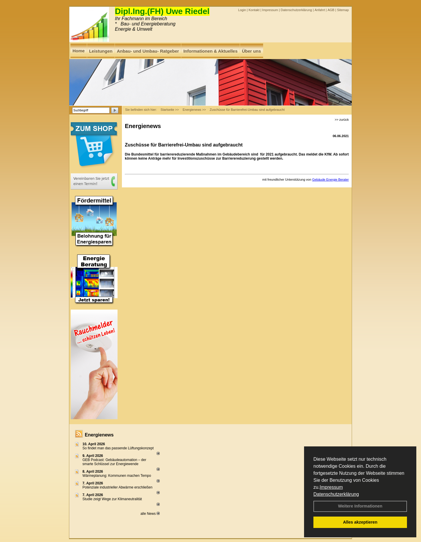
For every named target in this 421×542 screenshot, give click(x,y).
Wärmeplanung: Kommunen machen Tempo (116, 476)
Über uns (251, 51)
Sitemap (343, 10)
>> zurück (342, 119)
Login (242, 10)
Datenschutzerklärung (336, 494)
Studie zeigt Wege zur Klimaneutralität (112, 499)
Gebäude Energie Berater (330, 179)
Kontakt (254, 10)
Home (79, 50)
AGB (330, 10)
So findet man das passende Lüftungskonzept (118, 448)
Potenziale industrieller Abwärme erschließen (117, 487)
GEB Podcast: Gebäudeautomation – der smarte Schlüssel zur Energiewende (114, 462)
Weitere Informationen (360, 506)
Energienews (99, 434)
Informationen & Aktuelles (210, 51)
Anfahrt (320, 10)
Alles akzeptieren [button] (360, 522)
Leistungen (101, 51)
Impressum (331, 487)
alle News (149, 514)
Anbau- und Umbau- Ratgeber (148, 51)
